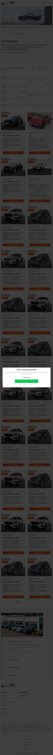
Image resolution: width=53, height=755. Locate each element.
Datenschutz (31, 385)
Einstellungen (26, 377)
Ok (26, 381)
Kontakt (21, 385)
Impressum (26, 385)
